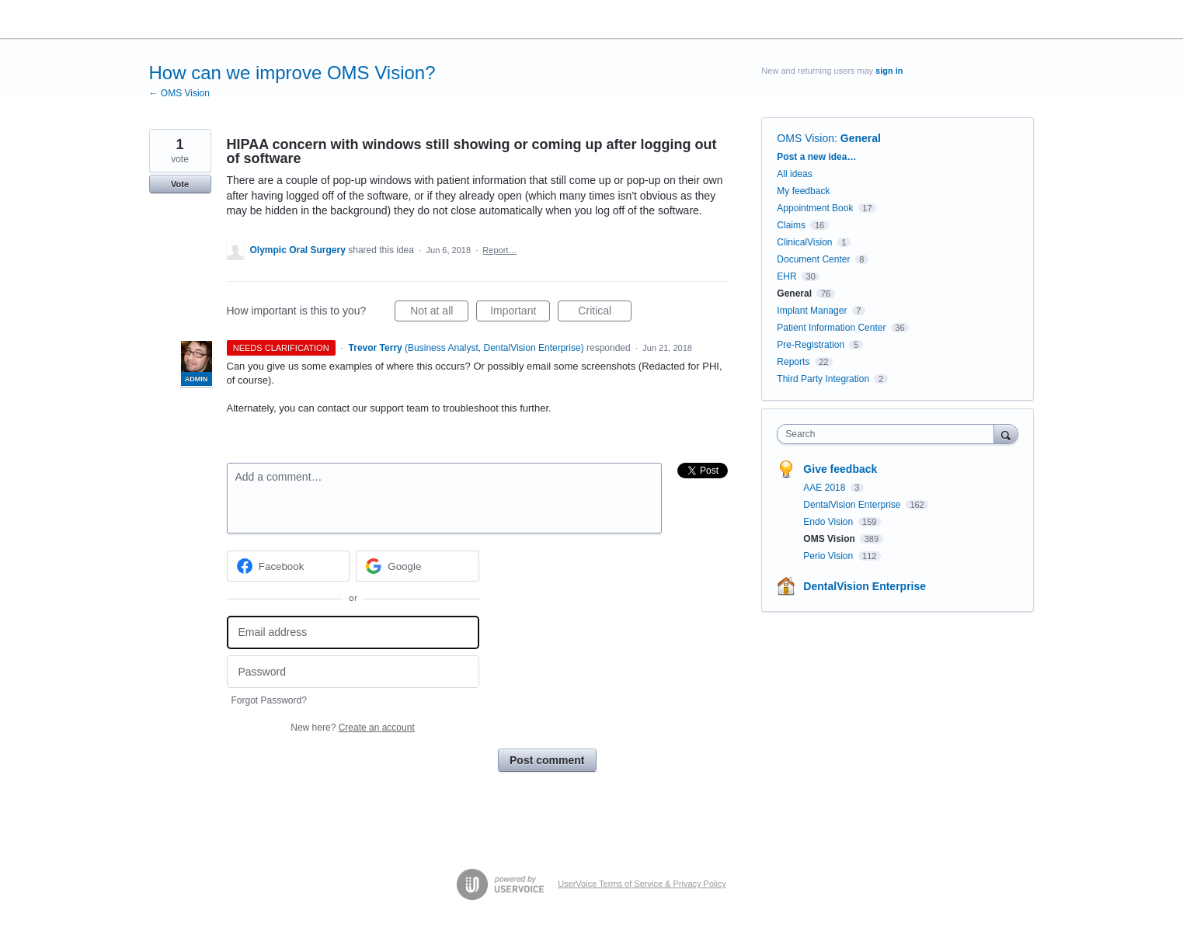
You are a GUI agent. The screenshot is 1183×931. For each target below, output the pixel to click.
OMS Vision (805, 138)
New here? (352, 727)
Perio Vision (829, 556)
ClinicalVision (804, 242)
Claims (791, 225)
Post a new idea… (816, 156)
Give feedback (840, 469)
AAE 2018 (825, 487)
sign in (889, 70)
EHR (786, 276)
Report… (499, 250)
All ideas (794, 173)
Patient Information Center (831, 327)
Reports (793, 361)
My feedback (803, 191)
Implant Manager (812, 310)
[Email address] (353, 632)
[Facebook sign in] (288, 566)
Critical (605, 312)
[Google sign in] (417, 566)
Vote (180, 184)
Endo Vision (829, 521)
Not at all (439, 312)
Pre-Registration (810, 344)
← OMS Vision (179, 93)
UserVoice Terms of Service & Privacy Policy (642, 883)
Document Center (813, 259)
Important (520, 312)
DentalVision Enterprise (853, 504)
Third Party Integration (823, 378)
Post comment (547, 760)
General (860, 138)
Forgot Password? (269, 700)
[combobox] (889, 434)
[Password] (353, 672)
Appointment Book (815, 208)
